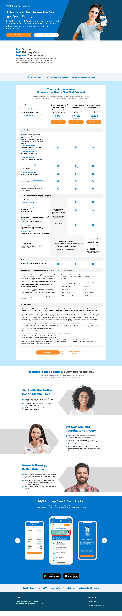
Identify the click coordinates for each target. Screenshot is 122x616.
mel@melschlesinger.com (96, 605)
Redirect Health (64, 613)
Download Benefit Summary (46, 35)
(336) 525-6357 (92, 601)
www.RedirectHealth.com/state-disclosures (34, 321)
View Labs (28, 166)
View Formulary (38, 180)
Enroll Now (18, 35)
